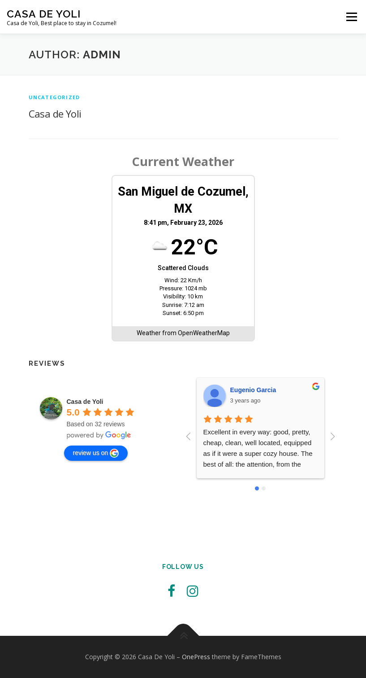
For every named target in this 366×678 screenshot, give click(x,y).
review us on (96, 453)
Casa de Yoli (55, 113)
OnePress (196, 656)
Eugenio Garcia (253, 390)
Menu (351, 17)
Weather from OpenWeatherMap (183, 333)
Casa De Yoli (44, 14)
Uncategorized (54, 97)
